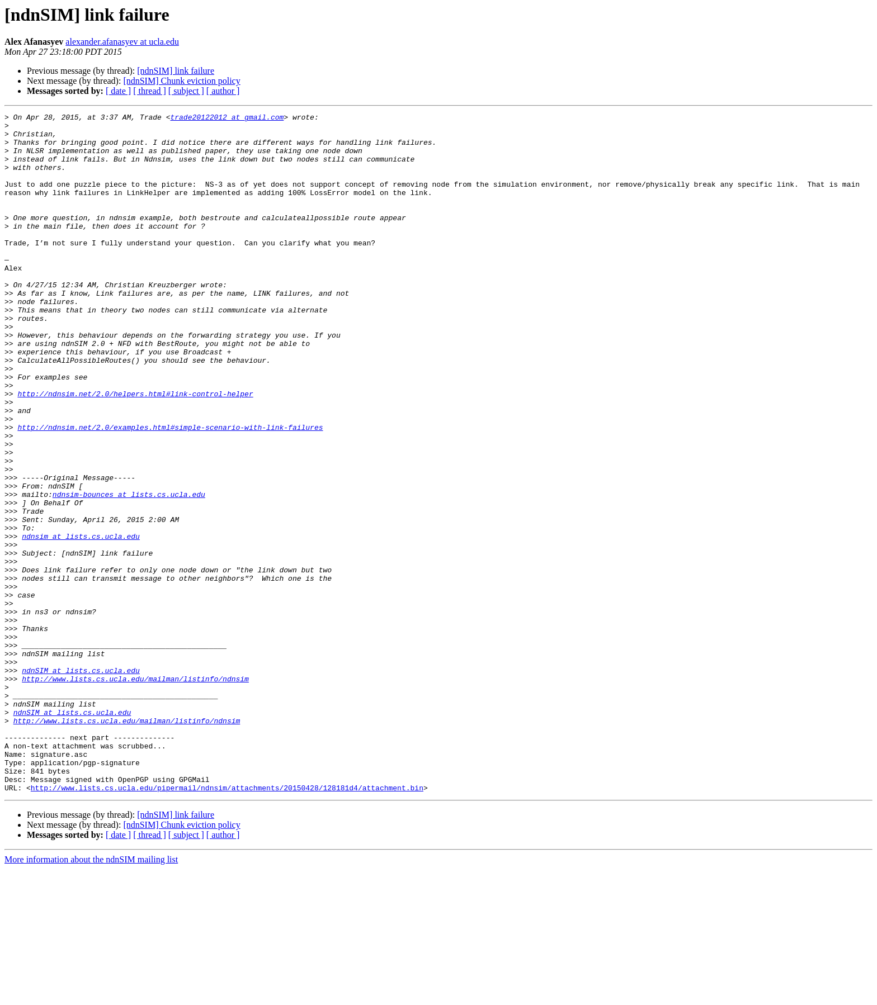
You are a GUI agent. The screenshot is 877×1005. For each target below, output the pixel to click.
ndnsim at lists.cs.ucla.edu (81, 622)
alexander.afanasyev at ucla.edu (122, 41)
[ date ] (118, 91)
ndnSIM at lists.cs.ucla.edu (81, 783)
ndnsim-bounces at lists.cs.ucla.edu (129, 571)
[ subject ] (186, 91)
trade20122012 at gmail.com (227, 118)
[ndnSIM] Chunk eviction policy (181, 81)
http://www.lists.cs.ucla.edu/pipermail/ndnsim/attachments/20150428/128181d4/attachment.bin (227, 923)
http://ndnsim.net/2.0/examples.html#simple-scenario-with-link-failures (170, 491)
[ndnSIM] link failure (175, 70)
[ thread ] (149, 91)
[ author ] (223, 91)
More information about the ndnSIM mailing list (91, 995)
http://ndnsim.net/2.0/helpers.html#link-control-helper (135, 450)
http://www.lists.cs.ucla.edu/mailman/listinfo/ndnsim (135, 793)
